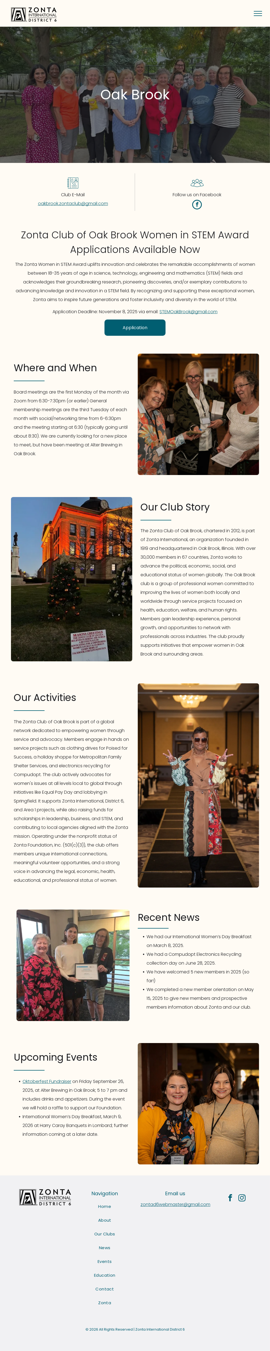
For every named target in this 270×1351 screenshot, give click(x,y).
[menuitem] (104, 1206)
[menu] (258, 13)
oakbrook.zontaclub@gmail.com (73, 203)
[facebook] (197, 205)
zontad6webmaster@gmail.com (175, 1204)
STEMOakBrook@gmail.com (188, 312)
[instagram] (241, 1199)
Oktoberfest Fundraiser (47, 1081)
